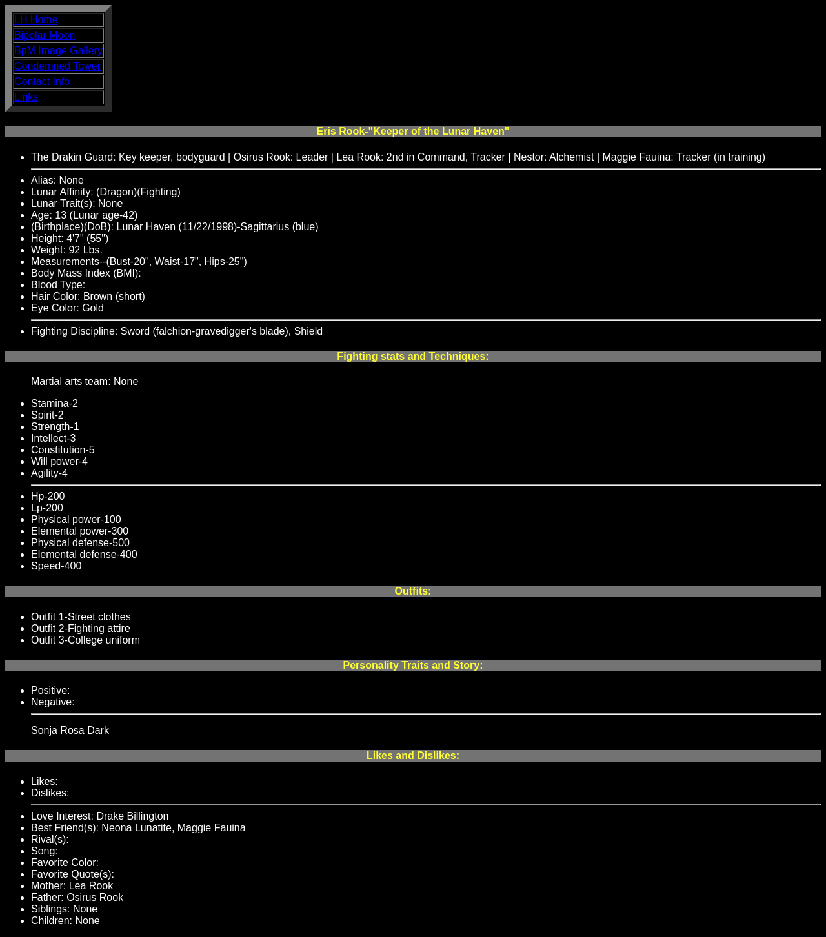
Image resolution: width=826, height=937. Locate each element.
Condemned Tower (57, 66)
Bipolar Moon (44, 35)
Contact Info (42, 81)
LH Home (36, 19)
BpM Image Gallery (58, 50)
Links (26, 97)
